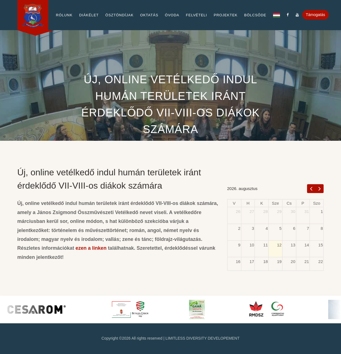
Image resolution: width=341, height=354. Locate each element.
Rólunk (64, 15)
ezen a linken (91, 248)
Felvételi (196, 15)
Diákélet (89, 15)
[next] (319, 188)
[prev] (311, 188)
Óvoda (172, 15)
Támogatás (315, 14)
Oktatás (149, 15)
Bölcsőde (255, 15)
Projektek (225, 15)
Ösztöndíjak (119, 15)
